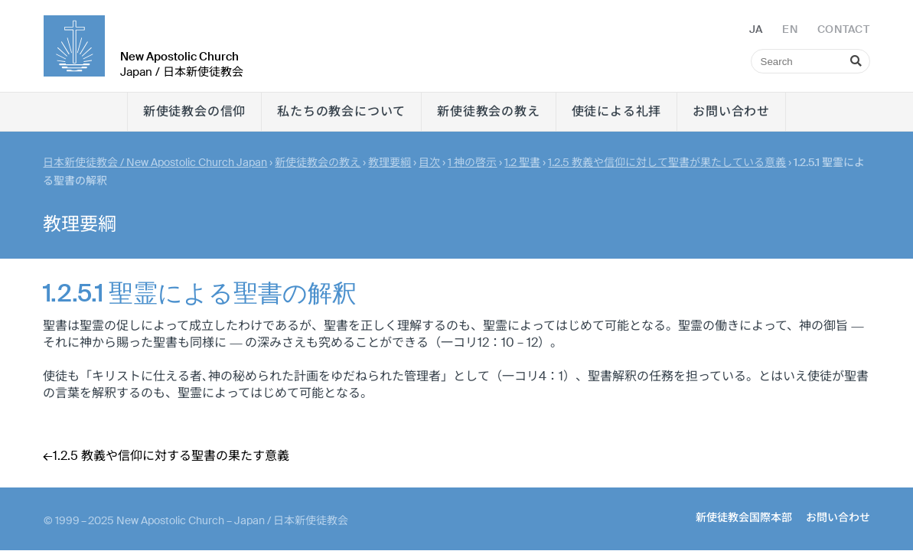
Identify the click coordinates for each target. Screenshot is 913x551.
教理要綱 (389, 162)
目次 (429, 162)
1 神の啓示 (472, 162)
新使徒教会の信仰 (194, 111)
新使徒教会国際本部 (744, 517)
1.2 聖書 (522, 162)
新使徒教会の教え (488, 111)
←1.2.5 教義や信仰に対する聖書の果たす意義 (166, 456)
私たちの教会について (341, 111)
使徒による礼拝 (617, 111)
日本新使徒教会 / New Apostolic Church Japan (155, 162)
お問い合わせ (731, 111)
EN (789, 29)
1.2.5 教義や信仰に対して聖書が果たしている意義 (667, 162)
